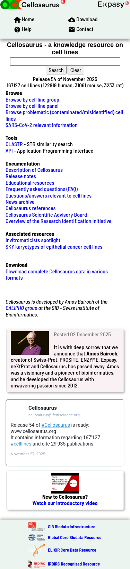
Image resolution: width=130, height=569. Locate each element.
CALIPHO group (21, 307)
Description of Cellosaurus (34, 169)
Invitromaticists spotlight (33, 240)
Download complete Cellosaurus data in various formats (57, 274)
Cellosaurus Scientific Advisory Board (46, 214)
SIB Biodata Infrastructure (71, 526)
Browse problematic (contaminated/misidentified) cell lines (64, 115)
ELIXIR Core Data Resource (72, 550)
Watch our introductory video (64, 502)
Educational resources (30, 182)
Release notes (21, 176)
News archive (20, 201)
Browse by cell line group (32, 99)
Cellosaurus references (31, 208)
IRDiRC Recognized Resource (74, 564)
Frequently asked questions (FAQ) (42, 188)
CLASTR (14, 144)
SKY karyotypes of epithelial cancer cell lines (54, 246)
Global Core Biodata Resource (74, 537)
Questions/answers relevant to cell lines (49, 195)
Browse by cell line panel (32, 105)
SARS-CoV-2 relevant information (42, 124)
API (9, 150)
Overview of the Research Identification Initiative (59, 220)
